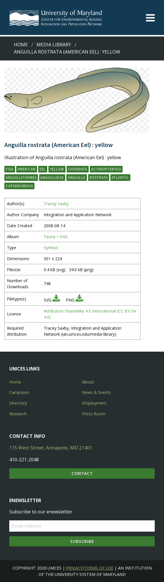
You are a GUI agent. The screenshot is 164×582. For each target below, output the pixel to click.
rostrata (99, 177)
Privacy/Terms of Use (89, 568)
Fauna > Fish (56, 236)
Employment (94, 403)
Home (21, 44)
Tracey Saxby (56, 203)
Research (18, 413)
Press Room (93, 413)
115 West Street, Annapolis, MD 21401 (50, 448)
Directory (18, 403)
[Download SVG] (56, 300)
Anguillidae (52, 177)
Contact (82, 473)
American (26, 169)
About (88, 382)
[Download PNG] (79, 300)
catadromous (19, 185)
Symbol (51, 247)
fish (10, 169)
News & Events (96, 392)
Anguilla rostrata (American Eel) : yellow (67, 52)
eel (43, 169)
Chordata (77, 169)
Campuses (19, 392)
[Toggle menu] (150, 17)
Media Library (54, 44)
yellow (57, 169)
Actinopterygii (106, 169)
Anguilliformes (21, 177)
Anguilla (76, 177)
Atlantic (120, 177)
